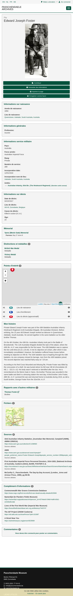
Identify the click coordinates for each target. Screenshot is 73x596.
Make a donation (48, 2)
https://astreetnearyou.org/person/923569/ (19, 521)
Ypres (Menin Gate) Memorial (16, 233)
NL (7, 2)
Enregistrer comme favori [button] (36, 96)
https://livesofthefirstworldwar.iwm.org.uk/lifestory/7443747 (25, 508)
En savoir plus (41, 593)
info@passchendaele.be (14, 586)
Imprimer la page (36, 92)
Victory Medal (10, 254)
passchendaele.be (12, 588)
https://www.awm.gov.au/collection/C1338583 (20, 444)
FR (11, 2)
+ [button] (5, 271)
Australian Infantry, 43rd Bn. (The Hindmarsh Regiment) (37, 185)
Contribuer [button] (36, 83)
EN (3, 2)
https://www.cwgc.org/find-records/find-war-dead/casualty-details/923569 (30, 493)
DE (15, 2)
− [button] (5, 275)
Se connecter (65, 2)
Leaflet (40, 304)
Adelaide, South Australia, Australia (17, 179)
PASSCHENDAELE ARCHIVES (11, 8)
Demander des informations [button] (36, 87)
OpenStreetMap (57, 304)
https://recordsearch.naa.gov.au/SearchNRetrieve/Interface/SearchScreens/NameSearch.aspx (38, 466)
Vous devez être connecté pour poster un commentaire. (36, 533)
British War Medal (11, 248)
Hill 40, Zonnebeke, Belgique (14, 207)
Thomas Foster (11, 392)
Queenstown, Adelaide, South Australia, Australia (22, 117)
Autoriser (30, 593)
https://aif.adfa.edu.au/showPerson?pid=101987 (21, 514)
